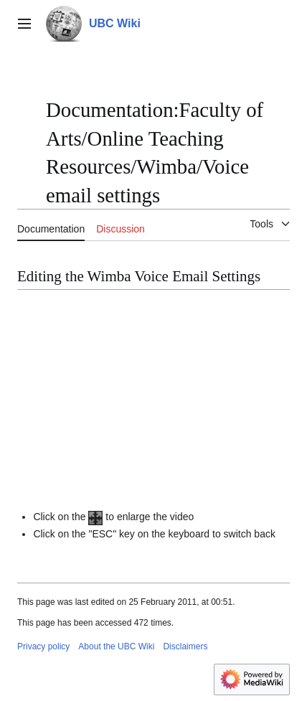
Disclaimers (185, 646)
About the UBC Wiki (116, 646)
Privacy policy (43, 646)
